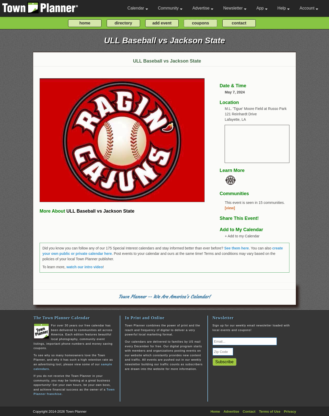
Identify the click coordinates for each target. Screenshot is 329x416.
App (261, 8)
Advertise (202, 8)
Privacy (290, 411)
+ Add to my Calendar (242, 236)
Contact (249, 411)
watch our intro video (84, 267)
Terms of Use (269, 411)
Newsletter (235, 8)
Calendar (137, 8)
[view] (230, 208)
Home (215, 411)
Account (309, 8)
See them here (236, 248)
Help (283, 8)
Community (170, 8)
